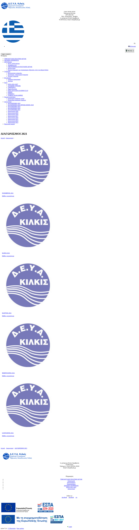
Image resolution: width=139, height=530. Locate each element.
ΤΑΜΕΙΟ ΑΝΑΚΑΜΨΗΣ (15, 95)
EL (69, 32)
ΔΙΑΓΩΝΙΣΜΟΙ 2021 (14, 109)
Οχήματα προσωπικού (14, 79)
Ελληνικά (132, 46)
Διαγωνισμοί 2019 (13, 113)
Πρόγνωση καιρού (9, 124)
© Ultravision (12, 528)
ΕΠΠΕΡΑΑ (11, 94)
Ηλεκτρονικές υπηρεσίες (15, 73)
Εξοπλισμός (7, 78)
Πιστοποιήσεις (71, 482)
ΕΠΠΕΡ (10, 92)
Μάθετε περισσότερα (8, 196)
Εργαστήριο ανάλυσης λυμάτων (17, 100)
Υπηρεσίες (7, 71)
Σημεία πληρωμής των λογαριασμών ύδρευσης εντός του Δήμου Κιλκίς (28, 70)
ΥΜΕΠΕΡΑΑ (12, 87)
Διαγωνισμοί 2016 (13, 117)
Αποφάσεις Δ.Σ (12, 65)
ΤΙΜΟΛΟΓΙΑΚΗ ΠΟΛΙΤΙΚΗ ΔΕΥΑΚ (15, 59)
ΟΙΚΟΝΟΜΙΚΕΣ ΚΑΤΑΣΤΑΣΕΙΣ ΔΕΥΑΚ (20, 66)
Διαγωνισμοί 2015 (13, 119)
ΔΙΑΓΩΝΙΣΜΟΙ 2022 (14, 108)
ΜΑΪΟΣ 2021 (6, 253)
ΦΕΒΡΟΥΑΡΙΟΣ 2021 (8, 373)
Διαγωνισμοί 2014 (13, 121)
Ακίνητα (10, 81)
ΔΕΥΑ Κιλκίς (8, 62)
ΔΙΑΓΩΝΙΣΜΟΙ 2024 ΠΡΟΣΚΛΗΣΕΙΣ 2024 (21, 105)
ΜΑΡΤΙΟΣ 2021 (7, 313)
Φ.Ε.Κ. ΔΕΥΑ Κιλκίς (14, 63)
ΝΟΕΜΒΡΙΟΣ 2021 (7, 193)
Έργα (5, 82)
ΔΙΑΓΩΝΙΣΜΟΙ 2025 (14, 103)
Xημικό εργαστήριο (9, 97)
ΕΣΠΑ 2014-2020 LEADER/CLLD (18, 90)
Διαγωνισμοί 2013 (13, 122)
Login (69, 526)
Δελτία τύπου (11, 68)
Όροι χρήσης (20, 528)
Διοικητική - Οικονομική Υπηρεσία (18, 74)
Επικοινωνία (71, 481)
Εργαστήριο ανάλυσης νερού (16, 98)
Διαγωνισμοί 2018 (13, 114)
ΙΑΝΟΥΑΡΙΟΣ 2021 (8, 433)
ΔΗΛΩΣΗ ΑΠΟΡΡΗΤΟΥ (11, 60)
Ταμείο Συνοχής (12, 89)
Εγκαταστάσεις (71, 484)
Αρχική (3, 138)
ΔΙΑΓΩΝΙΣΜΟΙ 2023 (14, 106)
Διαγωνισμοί (8, 101)
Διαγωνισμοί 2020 (13, 111)
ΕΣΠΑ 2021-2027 (13, 84)
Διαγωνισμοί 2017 (13, 116)
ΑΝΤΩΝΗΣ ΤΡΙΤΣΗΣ (14, 86)
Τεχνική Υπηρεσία (13, 76)
